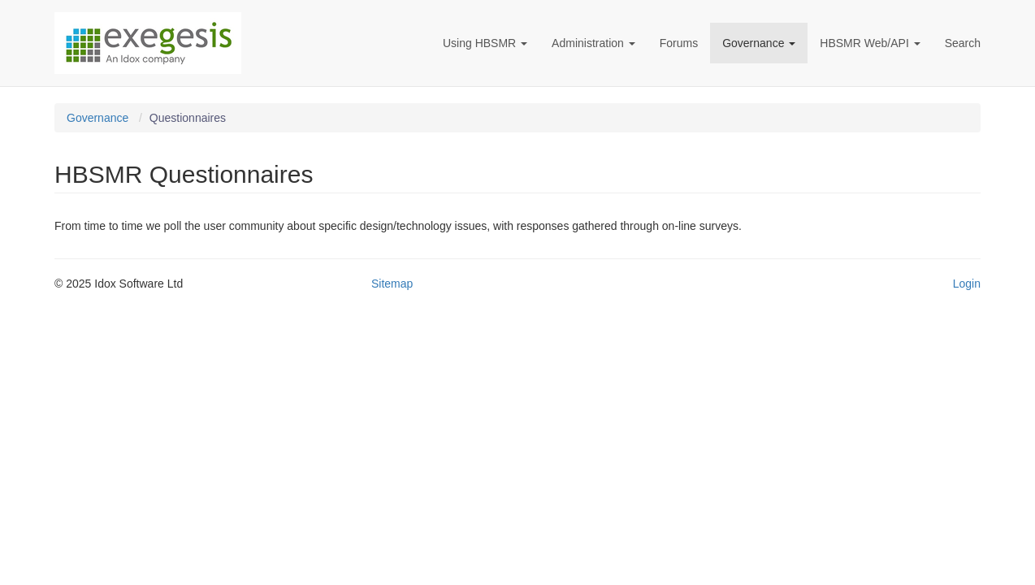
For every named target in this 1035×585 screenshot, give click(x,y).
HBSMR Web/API (870, 43)
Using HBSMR (485, 43)
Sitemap (392, 283)
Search (963, 43)
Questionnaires (187, 117)
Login (967, 283)
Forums (679, 43)
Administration (593, 43)
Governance (758, 43)
